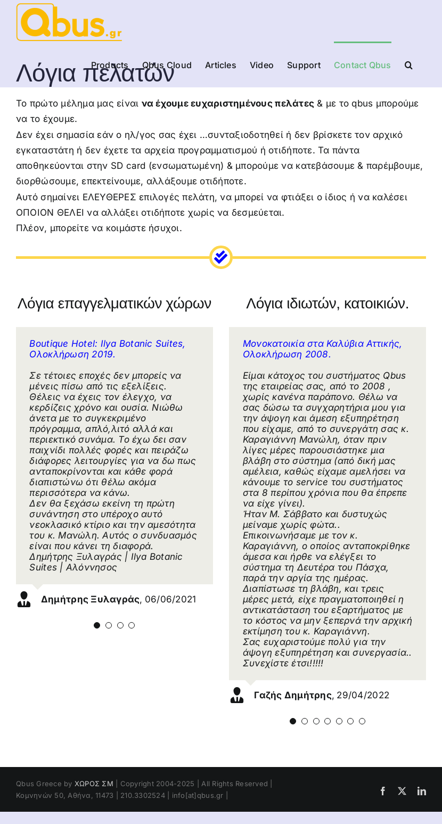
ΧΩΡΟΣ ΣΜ (94, 783)
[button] (409, 64)
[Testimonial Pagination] (97, 625)
